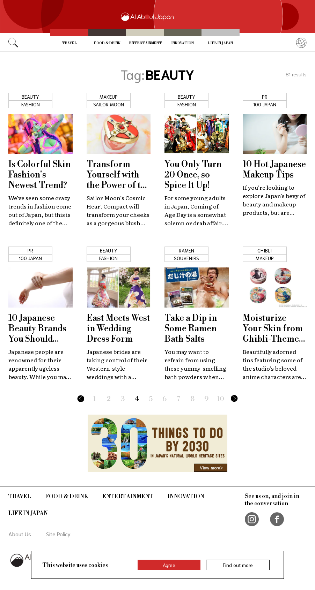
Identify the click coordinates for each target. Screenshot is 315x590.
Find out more (238, 565)
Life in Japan (220, 43)
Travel (69, 43)
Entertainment (145, 43)
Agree (169, 565)
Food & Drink (107, 43)
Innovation (182, 43)
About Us (19, 533)
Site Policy (58, 533)
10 (220, 399)
